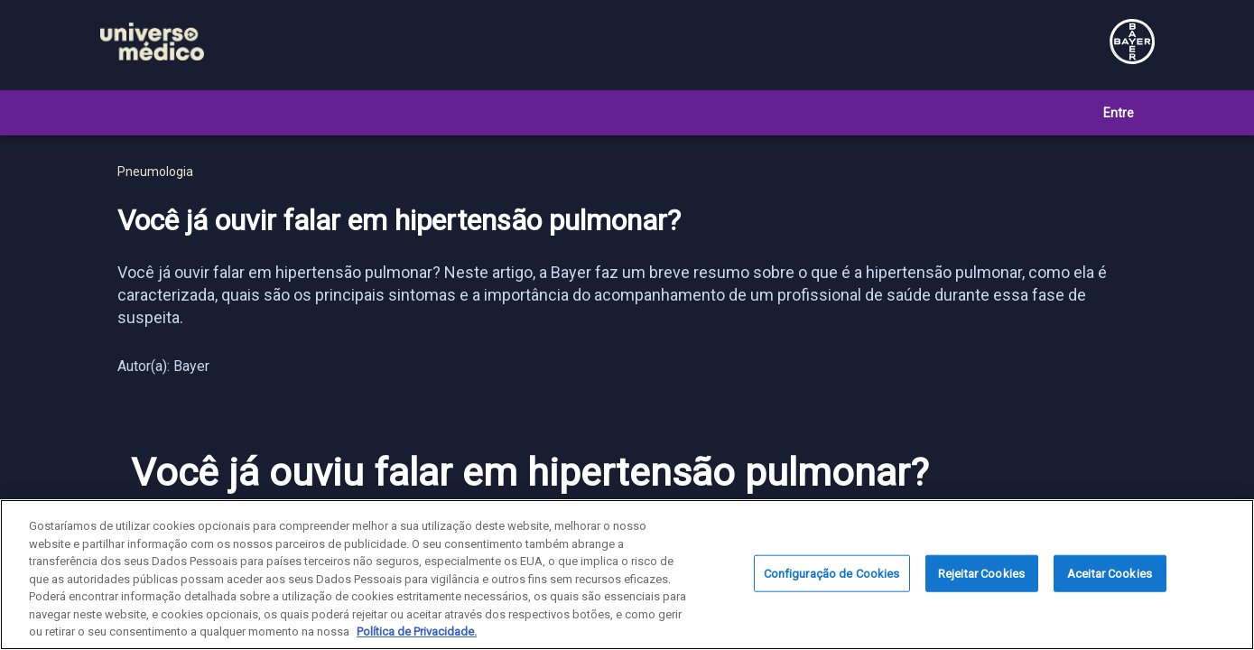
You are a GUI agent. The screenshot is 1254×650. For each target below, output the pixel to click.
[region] (627, 574)
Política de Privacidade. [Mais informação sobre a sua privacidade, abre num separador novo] (417, 631)
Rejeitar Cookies (981, 573)
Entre (1118, 113)
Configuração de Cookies (832, 573)
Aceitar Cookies (1109, 573)
